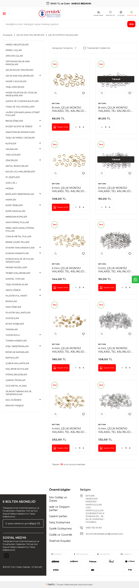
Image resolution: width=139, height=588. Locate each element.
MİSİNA (10, 188)
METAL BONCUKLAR (17, 166)
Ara (131, 24)
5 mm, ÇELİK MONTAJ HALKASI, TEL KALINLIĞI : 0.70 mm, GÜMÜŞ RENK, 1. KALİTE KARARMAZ (115, 270)
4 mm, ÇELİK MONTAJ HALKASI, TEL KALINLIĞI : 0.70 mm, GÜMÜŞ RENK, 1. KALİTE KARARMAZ (115, 350)
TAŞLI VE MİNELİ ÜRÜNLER (20, 137)
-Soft (50, 584)
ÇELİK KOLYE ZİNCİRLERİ (19, 69)
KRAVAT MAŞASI (15, 405)
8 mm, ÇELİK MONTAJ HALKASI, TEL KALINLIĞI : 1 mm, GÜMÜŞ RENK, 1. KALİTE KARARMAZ (115, 109)
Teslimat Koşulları (60, 541)
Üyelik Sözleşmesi (60, 528)
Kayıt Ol (35, 523)
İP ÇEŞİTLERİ (13, 177)
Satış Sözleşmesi (59, 522)
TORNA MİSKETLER (16, 340)
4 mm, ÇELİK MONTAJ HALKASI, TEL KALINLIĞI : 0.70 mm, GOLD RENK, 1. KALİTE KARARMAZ (69, 350)
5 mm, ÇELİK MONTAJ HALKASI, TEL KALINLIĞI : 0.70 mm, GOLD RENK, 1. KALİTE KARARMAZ (69, 270)
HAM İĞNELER (13, 307)
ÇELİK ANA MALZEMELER (30, 35)
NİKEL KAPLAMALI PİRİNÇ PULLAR (20, 229)
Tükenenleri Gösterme (96, 48)
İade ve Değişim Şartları (59, 508)
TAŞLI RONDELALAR (17, 284)
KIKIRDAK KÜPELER (16, 216)
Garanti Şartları (58, 516)
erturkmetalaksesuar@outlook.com (104, 533)
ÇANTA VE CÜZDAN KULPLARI (22, 101)
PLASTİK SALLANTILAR (18, 312)
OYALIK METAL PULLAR (18, 236)
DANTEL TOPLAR (15, 278)
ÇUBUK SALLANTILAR (17, 363)
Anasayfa (7, 35)
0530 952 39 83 (94, 527)
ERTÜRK (56, 103)
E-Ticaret (59, 584)
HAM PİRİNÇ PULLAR (17, 222)
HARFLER (11, 199)
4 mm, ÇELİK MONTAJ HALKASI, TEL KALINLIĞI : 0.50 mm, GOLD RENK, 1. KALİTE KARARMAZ (69, 430)
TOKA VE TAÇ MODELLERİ (20, 106)
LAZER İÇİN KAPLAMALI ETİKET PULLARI (23, 114)
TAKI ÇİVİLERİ (13, 154)
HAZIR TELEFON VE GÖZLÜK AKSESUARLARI (21, 94)
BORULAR (11, 301)
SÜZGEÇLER (12, 318)
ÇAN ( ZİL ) (11, 182)
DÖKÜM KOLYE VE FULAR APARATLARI (20, 260)
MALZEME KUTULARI (17, 368)
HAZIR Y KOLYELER (16, 81)
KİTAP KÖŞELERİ (15, 323)
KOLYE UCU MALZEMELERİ (20, 171)
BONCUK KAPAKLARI (17, 352)
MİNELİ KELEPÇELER (17, 44)
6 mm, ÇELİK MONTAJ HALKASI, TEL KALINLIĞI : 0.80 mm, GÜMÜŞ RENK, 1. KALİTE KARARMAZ (115, 189)
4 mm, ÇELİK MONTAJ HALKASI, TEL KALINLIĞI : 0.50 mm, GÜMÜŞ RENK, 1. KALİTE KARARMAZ (115, 430)
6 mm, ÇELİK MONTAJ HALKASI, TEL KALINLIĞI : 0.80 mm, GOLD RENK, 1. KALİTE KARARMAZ (69, 189)
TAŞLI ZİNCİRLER (15, 87)
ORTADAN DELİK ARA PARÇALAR (18, 63)
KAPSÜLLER (12, 357)
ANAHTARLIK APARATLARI (20, 132)
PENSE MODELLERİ (16, 267)
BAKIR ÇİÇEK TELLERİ (18, 242)
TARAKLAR (12, 329)
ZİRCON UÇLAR (14, 55)
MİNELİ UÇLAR (14, 50)
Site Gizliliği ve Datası (58, 499)
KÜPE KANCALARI (15, 211)
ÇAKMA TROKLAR (15, 380)
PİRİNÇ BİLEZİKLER (16, 374)
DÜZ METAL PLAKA (16, 385)
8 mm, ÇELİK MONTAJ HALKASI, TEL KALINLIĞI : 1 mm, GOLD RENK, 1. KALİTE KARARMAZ (69, 109)
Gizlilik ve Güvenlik (60, 534)
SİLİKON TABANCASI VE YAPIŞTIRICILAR (18, 393)
